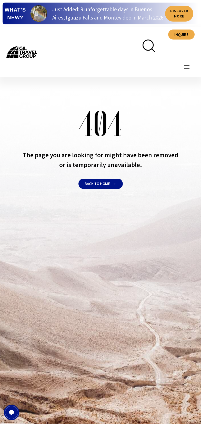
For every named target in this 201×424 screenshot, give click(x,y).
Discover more (179, 14)
